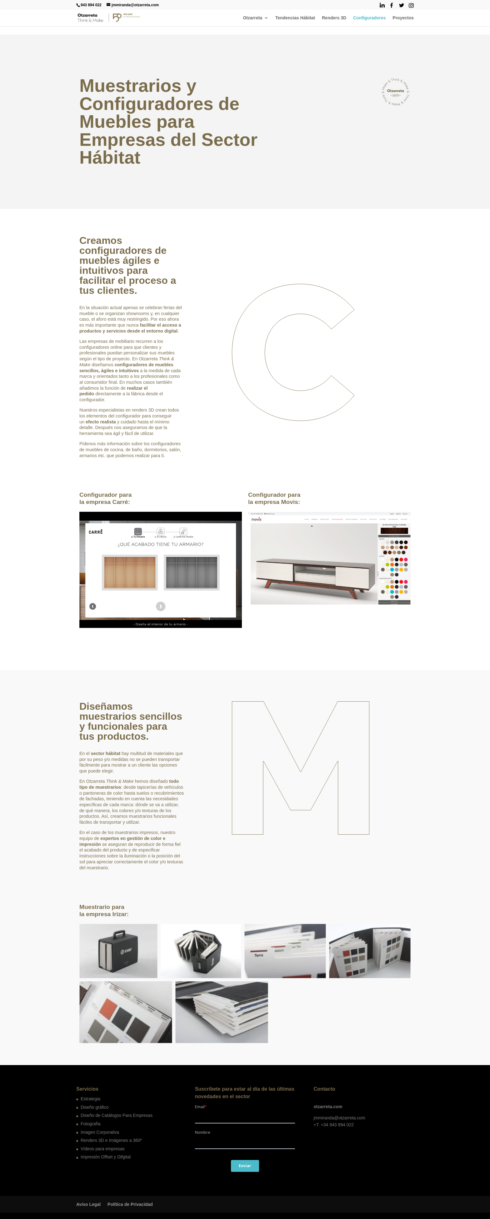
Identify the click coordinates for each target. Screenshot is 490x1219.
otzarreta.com (328, 1106)
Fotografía (91, 1123)
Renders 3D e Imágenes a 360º (111, 1140)
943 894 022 (91, 5)
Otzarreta (252, 18)
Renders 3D (334, 18)
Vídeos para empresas (103, 1148)
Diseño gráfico (95, 1107)
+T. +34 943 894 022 (334, 1124)
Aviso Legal (88, 1204)
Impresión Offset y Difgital (106, 1156)
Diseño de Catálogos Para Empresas (116, 1115)
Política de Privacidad (130, 1204)
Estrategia (90, 1098)
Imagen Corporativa (100, 1132)
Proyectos (403, 18)
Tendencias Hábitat (295, 18)
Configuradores (369, 18)
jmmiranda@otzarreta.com (339, 1117)
